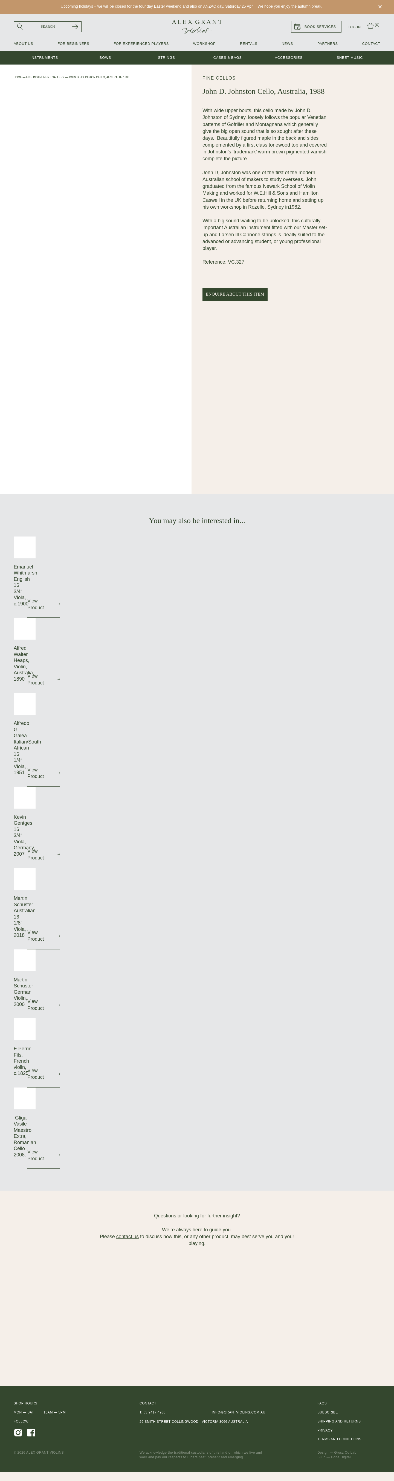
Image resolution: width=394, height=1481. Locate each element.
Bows (105, 58)
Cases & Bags (227, 58)
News (287, 44)
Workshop (204, 44)
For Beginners (73, 44)
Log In (354, 27)
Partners (327, 44)
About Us (23, 44)
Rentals (248, 44)
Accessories (288, 58)
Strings (166, 58)
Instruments (44, 58)
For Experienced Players (141, 44)
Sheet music (350, 58)
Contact (371, 44)
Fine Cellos (219, 78)
